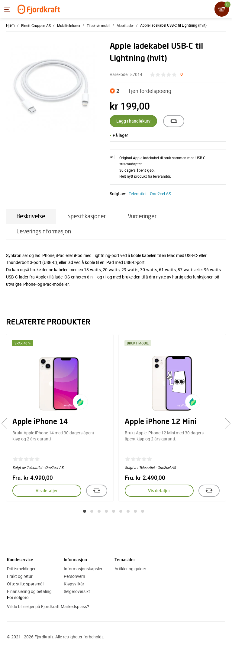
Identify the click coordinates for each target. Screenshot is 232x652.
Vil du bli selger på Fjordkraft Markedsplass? (48, 606)
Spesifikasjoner (86, 216)
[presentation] (7, 423)
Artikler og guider (130, 568)
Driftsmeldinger (21, 568)
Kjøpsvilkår (74, 584)
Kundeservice (20, 559)
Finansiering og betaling (29, 591)
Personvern (74, 576)
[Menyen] (7, 9)
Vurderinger (142, 216)
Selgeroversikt (77, 591)
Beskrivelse (31, 216)
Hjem (10, 25)
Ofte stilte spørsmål (25, 584)
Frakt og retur (20, 576)
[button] (84, 511)
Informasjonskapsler (83, 568)
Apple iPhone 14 (40, 422)
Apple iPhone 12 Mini (161, 422)
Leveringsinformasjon (44, 232)
